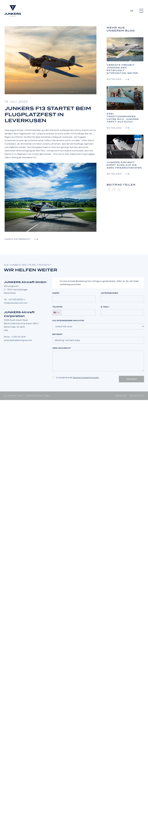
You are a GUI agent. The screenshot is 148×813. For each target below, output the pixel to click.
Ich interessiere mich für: (68, 321)
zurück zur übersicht (17, 239)
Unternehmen (109, 293)
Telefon (57, 307)
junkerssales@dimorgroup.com (18, 340)
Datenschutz (137, 396)
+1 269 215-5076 (18, 336)
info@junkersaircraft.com (15, 303)
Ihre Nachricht (61, 348)
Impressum (121, 396)
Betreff (57, 334)
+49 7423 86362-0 (16, 299)
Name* (56, 293)
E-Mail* (105, 307)
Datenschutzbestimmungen (86, 377)
